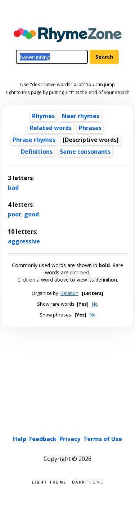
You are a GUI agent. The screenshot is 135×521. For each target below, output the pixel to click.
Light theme (49, 481)
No (95, 304)
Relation (69, 293)
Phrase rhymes (34, 140)
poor (14, 214)
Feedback (43, 439)
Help (19, 439)
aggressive (24, 241)
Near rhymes (80, 116)
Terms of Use (102, 439)
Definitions (37, 152)
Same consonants (85, 152)
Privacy (69, 439)
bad (13, 188)
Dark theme (87, 481)
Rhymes (43, 116)
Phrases (90, 128)
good (31, 214)
